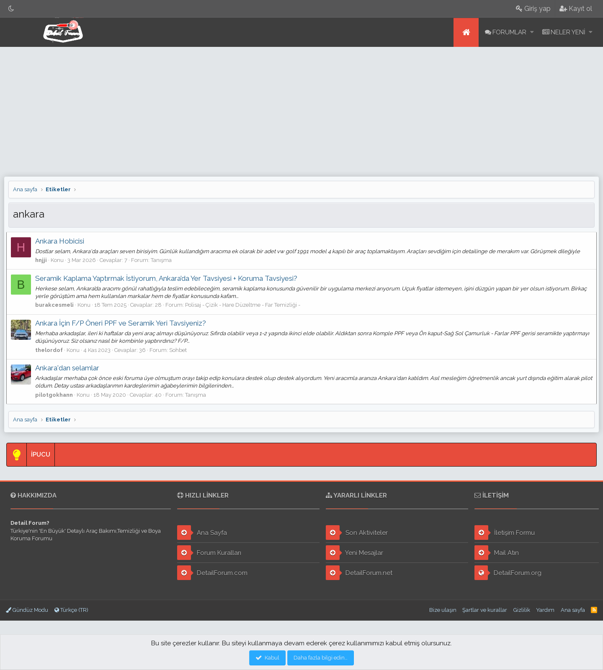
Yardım (545, 610)
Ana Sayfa (202, 532)
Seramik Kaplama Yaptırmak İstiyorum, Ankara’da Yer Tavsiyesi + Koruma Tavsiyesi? (168, 278)
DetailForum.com (212, 572)
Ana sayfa (466, 32)
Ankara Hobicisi (61, 241)
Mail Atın (496, 552)
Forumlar (509, 32)
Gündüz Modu (27, 610)
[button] (532, 32)
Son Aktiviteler (357, 532)
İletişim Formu (504, 532)
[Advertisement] (301, 109)
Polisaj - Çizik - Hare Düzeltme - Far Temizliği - (244, 305)
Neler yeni (568, 32)
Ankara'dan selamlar (69, 368)
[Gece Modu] (11, 8)
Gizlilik (521, 610)
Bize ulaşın (442, 610)
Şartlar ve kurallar (484, 610)
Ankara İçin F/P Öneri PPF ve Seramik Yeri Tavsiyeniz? (122, 323)
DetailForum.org (508, 572)
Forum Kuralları (209, 552)
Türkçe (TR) (71, 610)
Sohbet (180, 350)
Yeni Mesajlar (354, 552)
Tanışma (163, 260)
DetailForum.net (359, 572)
